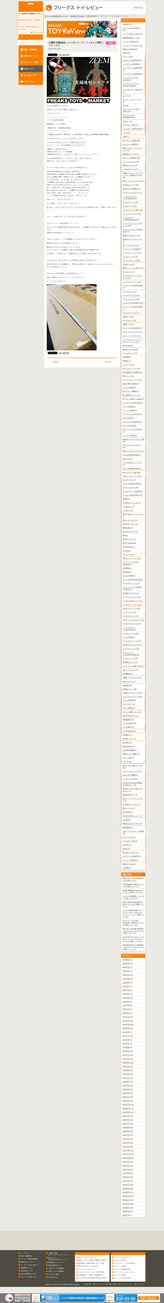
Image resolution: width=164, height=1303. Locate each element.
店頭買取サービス (27, 1271)
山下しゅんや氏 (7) (129, 837)
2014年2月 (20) (127, 1188)
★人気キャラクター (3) (130, 853)
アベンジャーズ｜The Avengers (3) (130, 79)
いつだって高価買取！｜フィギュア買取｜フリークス (133, 897)
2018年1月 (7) (127, 1013)
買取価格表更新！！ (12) (131, 38)
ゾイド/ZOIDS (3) (129, 637)
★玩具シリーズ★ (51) (130, 349)
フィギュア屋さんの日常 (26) (132, 34)
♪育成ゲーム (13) (128, 264)
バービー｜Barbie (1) (130, 435)
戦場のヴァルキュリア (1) (131, 235)
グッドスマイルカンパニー (123, 1258)
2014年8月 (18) (127, 1166)
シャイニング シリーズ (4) (132, 214)
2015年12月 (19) (128, 1104)
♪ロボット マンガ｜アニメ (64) (133, 620)
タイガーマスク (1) (129, 480)
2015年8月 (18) (127, 1120)
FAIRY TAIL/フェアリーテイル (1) (133, 515)
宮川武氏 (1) (127, 845)
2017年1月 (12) (127, 1059)
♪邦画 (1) (126, 136)
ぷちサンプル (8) (128, 365)
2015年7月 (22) (127, 1124)
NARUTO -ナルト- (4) (130, 524)
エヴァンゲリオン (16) (130, 487)
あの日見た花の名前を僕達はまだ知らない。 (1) (133, 784)
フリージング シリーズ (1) (132, 597)
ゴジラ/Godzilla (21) (129, 723)
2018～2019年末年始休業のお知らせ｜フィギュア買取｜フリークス (133, 904)
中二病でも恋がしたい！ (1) (132, 816)
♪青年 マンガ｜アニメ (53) (132, 558)
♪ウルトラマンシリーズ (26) (132, 696)
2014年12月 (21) (128, 1150)
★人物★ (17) (127, 743)
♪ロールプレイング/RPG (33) (133, 210)
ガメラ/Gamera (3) (129, 731)
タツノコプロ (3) (128, 554)
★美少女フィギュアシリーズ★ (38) (133, 440)
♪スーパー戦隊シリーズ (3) (132, 712)
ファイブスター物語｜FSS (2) (133, 666)
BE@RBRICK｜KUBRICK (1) (133, 372)
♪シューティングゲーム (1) (132, 282)
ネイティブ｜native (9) (130, 144)
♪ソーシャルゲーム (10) (131, 162)
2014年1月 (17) (127, 1192)
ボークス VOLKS (120, 1276)
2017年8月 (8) (127, 1032)
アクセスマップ (99, 1290)
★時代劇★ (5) (127, 827)
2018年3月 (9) (127, 1005)
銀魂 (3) (125, 535)
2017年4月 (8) (127, 1047)
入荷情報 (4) (126, 868)
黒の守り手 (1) (128, 459)
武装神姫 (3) (127, 357)
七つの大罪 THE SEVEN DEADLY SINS (92, 1279)
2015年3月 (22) (127, 1139)
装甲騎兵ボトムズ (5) (130, 662)
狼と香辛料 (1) (128, 812)
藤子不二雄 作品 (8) (129, 543)
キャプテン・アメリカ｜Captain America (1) (131, 85)
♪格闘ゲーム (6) (128, 324)
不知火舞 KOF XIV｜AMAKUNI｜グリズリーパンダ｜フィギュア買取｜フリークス (133, 947)
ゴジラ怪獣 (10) (128, 727)
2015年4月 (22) (127, 1135)
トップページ (25, 1253)
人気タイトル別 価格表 (56, 1268)
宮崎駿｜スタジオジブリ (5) (132, 678)
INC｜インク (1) (128, 376)
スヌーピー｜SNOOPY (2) (132, 856)
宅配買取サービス (27, 1268)
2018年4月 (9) (127, 1002)
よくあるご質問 (53, 1274)
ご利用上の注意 (112, 1290)
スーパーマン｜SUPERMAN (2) (132, 69)
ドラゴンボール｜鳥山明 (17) (133, 491)
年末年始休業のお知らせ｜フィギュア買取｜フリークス (133, 885)
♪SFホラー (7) (127, 121)
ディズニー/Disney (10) (130, 42)
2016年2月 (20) (127, 1097)
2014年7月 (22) (127, 1169)
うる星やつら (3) (128, 506)
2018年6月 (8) (127, 994)
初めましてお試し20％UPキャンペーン (57, 1258)
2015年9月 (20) (127, 1116)
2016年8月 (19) (127, 1074)
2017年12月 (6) (127, 1017)
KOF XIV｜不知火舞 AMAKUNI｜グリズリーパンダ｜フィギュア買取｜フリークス (133, 931)
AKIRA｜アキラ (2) (129, 539)
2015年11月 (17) (128, 1108)
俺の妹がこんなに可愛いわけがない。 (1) (133, 790)
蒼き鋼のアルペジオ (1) (131, 593)
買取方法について (27, 1262)
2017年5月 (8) (127, 1043)
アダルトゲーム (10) (130, 206)
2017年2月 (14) (127, 1055)
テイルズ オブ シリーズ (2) (132, 253)
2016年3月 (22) (127, 1093)
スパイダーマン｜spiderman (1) (132, 91)
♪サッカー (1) (127, 761)
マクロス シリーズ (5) (130, 658)
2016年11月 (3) (127, 1066)
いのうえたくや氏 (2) (130, 841)
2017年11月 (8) (127, 1021)
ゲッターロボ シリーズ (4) (132, 623)
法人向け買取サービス (28, 1274)
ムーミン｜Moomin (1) (130, 860)
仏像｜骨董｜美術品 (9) (131, 384)
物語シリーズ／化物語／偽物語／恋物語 (92, 1261)
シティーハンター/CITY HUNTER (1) (131, 563)
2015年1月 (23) (127, 1146)
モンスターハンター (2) (131, 313)
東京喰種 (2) (127, 572)
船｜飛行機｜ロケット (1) (131, 395)
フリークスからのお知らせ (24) (131, 29)
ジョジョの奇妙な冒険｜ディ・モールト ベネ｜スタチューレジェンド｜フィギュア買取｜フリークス (133, 913)
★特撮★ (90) (127, 685)
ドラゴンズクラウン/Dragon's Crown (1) (133, 231)
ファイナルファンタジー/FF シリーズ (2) (132, 225)
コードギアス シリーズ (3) (132, 641)
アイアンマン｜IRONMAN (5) (133, 74)
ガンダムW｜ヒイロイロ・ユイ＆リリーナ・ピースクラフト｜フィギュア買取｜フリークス (133, 939)
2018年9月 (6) (127, 982)
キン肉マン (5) (128, 510)
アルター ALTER (120, 1261)
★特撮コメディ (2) (129, 739)
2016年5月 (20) (127, 1085)
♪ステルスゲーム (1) (129, 292)
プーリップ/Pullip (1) (130, 410)
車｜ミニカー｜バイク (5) (131, 368)
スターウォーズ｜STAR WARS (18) (131, 110)
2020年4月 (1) (127, 960)
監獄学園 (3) (127, 568)
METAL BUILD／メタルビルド (88, 1267)
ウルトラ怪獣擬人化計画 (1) (132, 468)
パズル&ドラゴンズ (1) (130, 169)
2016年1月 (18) (127, 1101)
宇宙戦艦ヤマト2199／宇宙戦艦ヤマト (91, 1276)
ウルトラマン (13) (129, 704)
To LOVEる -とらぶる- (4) (131, 503)
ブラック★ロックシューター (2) (133, 464)
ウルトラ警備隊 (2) (129, 700)
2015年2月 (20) (127, 1143)
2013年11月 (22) (128, 1200)
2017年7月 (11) (127, 1036)
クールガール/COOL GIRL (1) (133, 403)
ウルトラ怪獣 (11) (129, 708)
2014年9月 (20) (127, 1162)
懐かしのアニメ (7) (129, 681)
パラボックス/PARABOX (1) (132, 422)
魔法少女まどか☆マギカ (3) (132, 823)
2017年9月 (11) (127, 1028)
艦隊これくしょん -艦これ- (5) (133, 268)
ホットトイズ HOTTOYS (122, 1279)
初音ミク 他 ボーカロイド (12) (133, 451)
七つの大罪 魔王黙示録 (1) (132, 455)
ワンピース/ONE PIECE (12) (132, 495)
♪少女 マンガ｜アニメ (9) (131, 608)
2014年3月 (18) (127, 1185)
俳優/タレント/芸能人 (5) (131, 754)
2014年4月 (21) (127, 1181)
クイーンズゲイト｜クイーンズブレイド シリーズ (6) (133, 341)
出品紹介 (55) (127, 24)
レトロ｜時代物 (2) (129, 387)
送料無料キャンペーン (56, 1262)
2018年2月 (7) (127, 1009)
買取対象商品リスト (55, 1265)
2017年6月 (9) (127, 1040)
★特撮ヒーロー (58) (130, 689)
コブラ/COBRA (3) (129, 576)
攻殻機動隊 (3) (128, 674)
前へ (57, 362)
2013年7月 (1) (127, 1215)
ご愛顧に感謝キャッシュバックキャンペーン (59, 1254)
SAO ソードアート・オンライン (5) (133, 800)
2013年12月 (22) (128, 1196)
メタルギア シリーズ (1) (131, 295)
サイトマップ (140, 1290)
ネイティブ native (120, 1267)
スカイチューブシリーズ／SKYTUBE (91, 1273)
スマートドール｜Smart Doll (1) (132, 430)
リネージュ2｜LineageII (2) (132, 249)
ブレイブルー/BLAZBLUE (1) (133, 328)
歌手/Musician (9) (129, 746)
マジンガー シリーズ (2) (131, 649)
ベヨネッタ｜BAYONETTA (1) (133, 303)
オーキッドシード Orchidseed (124, 1264)
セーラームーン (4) (129, 612)
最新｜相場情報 (26, 1256)
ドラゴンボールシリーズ (86, 1270)
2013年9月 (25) (127, 1208)
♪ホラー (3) (126, 96)
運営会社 (89, 1290)
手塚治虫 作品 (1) (129, 547)
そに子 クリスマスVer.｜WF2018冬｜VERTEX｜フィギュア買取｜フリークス (133, 923)
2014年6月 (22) (127, 1173)
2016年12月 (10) (128, 1062)
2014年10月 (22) (128, 1158)
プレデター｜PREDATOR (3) (133, 129)
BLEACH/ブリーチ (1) (130, 532)
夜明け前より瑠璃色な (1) (131, 189)
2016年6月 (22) (127, 1082)
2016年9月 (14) (127, 1070)
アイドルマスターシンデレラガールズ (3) (133, 277)
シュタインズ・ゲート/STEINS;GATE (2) (130, 197)
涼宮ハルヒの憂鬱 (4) (130, 775)
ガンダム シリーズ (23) (131, 633)
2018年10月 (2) (127, 979)
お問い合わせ (52, 1277)
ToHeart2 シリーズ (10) (131, 185)
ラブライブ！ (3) (128, 272)
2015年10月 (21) (128, 1112)
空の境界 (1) (127, 820)
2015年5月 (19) (127, 1131)
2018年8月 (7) (127, 986)
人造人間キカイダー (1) (131, 716)
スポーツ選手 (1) (128, 758)
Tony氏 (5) (126, 849)
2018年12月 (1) (127, 975)
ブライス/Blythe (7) (129, 406)
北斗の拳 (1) (127, 551)
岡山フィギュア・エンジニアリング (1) (133, 149)
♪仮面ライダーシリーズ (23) (132, 693)
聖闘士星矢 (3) (128, 528)
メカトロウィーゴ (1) (130, 353)
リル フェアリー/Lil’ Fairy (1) (132, 414)
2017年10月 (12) (128, 1024)
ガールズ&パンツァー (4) (131, 583)
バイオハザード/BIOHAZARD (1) (133, 287)
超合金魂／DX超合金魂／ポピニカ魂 (91, 1264)
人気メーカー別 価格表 (56, 1271)
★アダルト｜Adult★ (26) (131, 140)
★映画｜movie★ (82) (129, 49)
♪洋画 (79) (126, 53)
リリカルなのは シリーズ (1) (132, 601)
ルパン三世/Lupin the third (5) (133, 579)
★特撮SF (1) (127, 735)
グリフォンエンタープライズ (124, 1273)
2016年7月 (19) (127, 1078)
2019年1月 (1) (127, 971)
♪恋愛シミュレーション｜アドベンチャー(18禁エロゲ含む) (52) (133, 175)
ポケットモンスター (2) (131, 245)
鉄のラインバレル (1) (130, 520)
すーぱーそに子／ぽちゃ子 (87, 1258)
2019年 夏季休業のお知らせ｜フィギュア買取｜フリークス (132, 891)
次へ (107, 362)
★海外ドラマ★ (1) (129, 864)
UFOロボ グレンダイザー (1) (133, 645)
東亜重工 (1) (127, 361)
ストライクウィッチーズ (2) (132, 605)
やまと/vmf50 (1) (128, 418)
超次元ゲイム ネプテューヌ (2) (132, 240)
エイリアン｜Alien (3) (130, 125)
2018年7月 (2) (127, 990)
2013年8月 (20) (127, 1211)
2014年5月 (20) (127, 1177)
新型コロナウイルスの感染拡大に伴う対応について (133, 879)
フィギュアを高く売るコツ (30, 1265)
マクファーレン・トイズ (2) (132, 380)
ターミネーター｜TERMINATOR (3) (129, 116)
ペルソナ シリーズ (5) (130, 257)
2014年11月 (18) (128, 1154)
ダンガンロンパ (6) (129, 320)
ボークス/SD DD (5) (129, 426)
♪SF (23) (126, 105)
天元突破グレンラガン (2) (131, 804)
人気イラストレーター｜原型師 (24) (133, 832)
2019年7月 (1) (127, 967)
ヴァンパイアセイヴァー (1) (132, 332)
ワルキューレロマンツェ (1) (132, 192)
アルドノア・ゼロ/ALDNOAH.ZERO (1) (131, 654)
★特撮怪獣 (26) (128, 720)
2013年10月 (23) (128, 1204)
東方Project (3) (128, 345)
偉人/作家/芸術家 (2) (130, 750)
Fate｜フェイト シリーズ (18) (133, 181)
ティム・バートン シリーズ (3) (132, 101)
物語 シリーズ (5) (129, 808)
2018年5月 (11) (127, 998)
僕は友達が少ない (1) (130, 795)
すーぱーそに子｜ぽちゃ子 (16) (132, 446)
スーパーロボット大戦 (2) (131, 260)
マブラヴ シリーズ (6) (130, 202)
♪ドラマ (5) (126, 133)
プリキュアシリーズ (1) (131, 616)
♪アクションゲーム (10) (131, 299)
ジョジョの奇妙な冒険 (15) (132, 484)
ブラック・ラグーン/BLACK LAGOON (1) (132, 588)
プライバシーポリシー (126, 1290)
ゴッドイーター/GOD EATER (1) (133, 308)
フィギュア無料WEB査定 (29, 1259)
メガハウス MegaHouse (122, 1270)
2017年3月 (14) (127, 1051)
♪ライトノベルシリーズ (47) (132, 771)
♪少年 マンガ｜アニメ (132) (132, 476)
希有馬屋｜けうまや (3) (131, 154)
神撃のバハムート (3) (130, 165)
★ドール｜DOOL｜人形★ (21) (133, 399)
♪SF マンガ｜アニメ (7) (131, 670)
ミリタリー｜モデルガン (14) (132, 45)
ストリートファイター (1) (131, 336)
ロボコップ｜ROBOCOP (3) (132, 60)
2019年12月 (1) (127, 963)
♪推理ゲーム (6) (128, 317)
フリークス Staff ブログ (29, 1277)
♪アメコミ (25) (128, 56)
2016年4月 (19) (127, 1089)
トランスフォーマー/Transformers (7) (129, 629)
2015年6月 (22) (127, 1127)
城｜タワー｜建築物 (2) (131, 391)
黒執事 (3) (126, 499)
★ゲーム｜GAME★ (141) (131, 158)
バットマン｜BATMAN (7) (132, 64)
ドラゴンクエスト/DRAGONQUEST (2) (131, 219)
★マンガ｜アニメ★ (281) (131, 472)
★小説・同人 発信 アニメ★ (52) (132, 767)
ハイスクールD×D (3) (130, 779)
